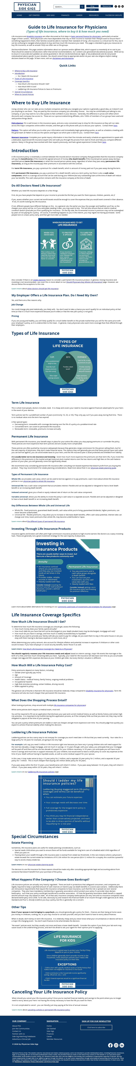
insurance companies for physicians (71, 705)
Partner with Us (18, 1034)
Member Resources (54, 1039)
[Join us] (92, 9)
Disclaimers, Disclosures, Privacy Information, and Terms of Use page (37, 1061)
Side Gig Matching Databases (23, 1036)
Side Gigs (50, 1031)
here (104, 142)
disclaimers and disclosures (63, 58)
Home (49, 1026)
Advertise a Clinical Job (21, 1039)
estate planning (39, 280)
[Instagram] (119, 6)
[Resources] (106, 6)
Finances (50, 1034)
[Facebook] (116, 6)
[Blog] (92, 6)
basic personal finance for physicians (86, 36)
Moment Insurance (20, 137)
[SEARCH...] (65, 7)
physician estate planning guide (40, 864)
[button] (96, 1021)
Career (49, 1036)
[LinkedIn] (122, 6)
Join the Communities (21, 1028)
